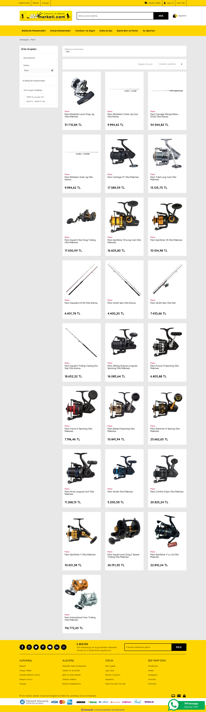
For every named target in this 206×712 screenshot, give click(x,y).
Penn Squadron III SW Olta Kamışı (81, 303)
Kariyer (45, 3)
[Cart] (179, 16)
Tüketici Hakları (69, 679)
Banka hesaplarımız (71, 684)
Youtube (152, 679)
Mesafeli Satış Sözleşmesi (74, 666)
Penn (33, 39)
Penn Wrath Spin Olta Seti (163, 303)
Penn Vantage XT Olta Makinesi (123, 177)
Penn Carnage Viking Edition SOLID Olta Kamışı (164, 115)
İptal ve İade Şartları (71, 675)
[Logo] (46, 15)
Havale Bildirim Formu (30, 675)
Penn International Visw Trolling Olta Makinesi (80, 618)
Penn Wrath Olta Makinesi (120, 491)
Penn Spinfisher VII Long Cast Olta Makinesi (124, 241)
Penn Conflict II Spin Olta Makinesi (167, 491)
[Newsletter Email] (155, 647)
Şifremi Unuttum (112, 675)
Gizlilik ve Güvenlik (71, 670)
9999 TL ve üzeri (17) (35, 97)
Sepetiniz (109, 679)
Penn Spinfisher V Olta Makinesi (80, 554)
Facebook (153, 666)
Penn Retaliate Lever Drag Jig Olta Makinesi (79, 115)
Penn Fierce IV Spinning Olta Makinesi (78, 430)
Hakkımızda (24, 3)
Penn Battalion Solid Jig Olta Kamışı (79, 178)
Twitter (151, 670)
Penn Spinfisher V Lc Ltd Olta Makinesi (164, 555)
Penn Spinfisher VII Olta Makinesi (166, 240)
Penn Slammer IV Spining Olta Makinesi (165, 430)
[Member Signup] (168, 3)
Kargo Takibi (25, 670)
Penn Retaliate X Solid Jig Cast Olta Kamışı (123, 115)
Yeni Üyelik (110, 666)
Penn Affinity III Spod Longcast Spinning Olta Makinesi (122, 367)
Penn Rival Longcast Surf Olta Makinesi (79, 492)
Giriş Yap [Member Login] (181, 3)
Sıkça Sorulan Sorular (115, 684)
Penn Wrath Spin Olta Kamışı (122, 303)
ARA (161, 15)
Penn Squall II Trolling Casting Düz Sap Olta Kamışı (81, 367)
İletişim (36, 3)
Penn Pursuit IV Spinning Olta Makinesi (164, 367)
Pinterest (152, 684)
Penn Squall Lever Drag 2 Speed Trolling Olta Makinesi (123, 555)
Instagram (153, 675)
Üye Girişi (109, 670)
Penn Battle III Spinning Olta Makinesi (121, 430)
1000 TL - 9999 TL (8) (35, 101)
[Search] (122, 16)
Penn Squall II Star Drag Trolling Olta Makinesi (80, 241)
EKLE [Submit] (179, 647)
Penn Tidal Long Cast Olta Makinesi (163, 178)
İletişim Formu (26, 679)
